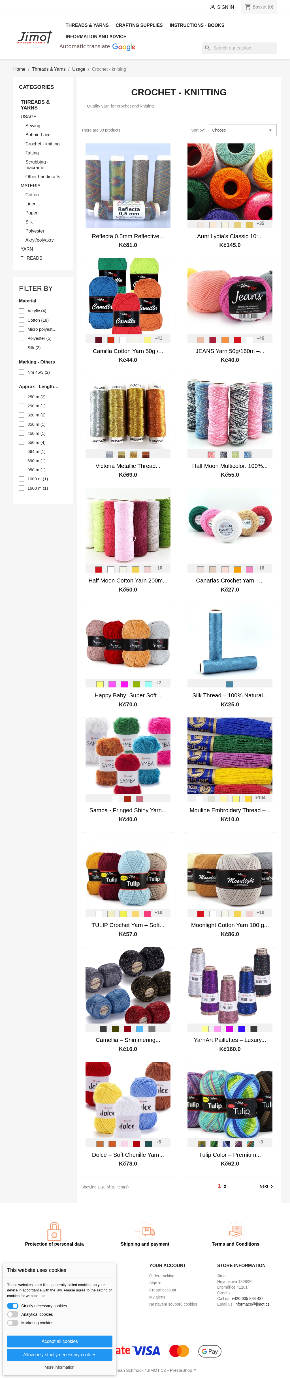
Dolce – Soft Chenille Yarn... (128, 1155)
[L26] (127, 801)
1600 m (37, 488)
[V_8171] (135, 342)
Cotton (38, 320)
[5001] (249, 571)
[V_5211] (202, 1146)
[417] (140, 1031)
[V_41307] (136, 686)
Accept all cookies (60, 1341)
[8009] (229, 1031)
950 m (36, 469)
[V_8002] (123, 342)
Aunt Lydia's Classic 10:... (230, 236)
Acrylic (36, 310)
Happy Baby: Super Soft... (128, 695)
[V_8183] (147, 342)
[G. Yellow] (237, 227)
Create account (162, 1290)
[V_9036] (235, 457)
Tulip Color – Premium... (230, 1155)
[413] (115, 1031)
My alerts (157, 1297)
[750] (124, 1146)
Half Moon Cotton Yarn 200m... (127, 580)
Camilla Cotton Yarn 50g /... (128, 351)
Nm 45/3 (38, 372)
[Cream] (225, 227)
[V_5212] (214, 1146)
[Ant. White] (200, 227)
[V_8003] (147, 571)
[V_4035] (147, 916)
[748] (136, 1146)
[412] (103, 1031)
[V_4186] (135, 916)
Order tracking (161, 1276)
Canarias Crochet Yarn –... (230, 580)
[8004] (217, 1031)
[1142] (248, 801)
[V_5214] (238, 1146)
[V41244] (100, 686)
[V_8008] (237, 342)
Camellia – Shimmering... (128, 1040)
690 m (36, 460)
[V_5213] (226, 1146)
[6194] (200, 571)
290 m (36, 405)
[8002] (205, 1031)
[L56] (229, 686)
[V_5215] (250, 1146)
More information (59, 1367)
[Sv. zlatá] (121, 457)
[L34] (140, 801)
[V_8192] (225, 342)
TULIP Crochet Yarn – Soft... (127, 925)
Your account (167, 1265)
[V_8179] (135, 571)
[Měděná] (146, 457)
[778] (112, 1146)
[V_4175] (111, 916)
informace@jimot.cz (251, 1304)
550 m (36, 442)
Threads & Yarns (87, 25)
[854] (100, 1146)
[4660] (213, 571)
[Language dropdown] (133, 7)
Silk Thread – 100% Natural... (230, 695)
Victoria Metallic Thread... (127, 466)
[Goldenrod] (249, 227)
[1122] (223, 801)
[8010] (254, 1031)
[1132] (236, 801)
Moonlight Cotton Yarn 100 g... (230, 925)
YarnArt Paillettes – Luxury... (230, 1040)
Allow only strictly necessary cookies (59, 1354)
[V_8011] (200, 342)
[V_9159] (247, 457)
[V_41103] (124, 686)
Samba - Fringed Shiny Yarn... (128, 810)
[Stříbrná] (109, 457)
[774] (148, 1146)
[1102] (211, 801)
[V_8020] (213, 342)
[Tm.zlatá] (133, 457)
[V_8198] (111, 342)
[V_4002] (99, 916)
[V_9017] (223, 457)
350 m (36, 424)
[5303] (225, 571)
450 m (36, 433)
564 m (36, 451)
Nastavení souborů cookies (173, 1304)
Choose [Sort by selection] (243, 130)
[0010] (199, 801)
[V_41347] (148, 686)
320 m (36, 414)
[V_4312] (123, 916)
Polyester (39, 338)
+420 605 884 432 (248, 1298)
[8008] (242, 1031)
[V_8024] (99, 342)
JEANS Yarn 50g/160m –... (230, 351)
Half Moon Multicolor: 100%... (230, 466)
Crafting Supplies (139, 25)
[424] (152, 1031)
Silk (34, 347)
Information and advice (96, 36)
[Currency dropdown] (184, 7)
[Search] (239, 48)
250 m (36, 396)
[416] (127, 1031)
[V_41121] (112, 686)
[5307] (237, 571)
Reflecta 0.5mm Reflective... (128, 236)
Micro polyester (42, 329)
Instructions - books (197, 25)
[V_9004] (211, 457)
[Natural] (213, 227)
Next (267, 1186)
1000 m (37, 478)
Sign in (155, 1283)
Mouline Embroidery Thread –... (229, 810)
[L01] (115, 801)
